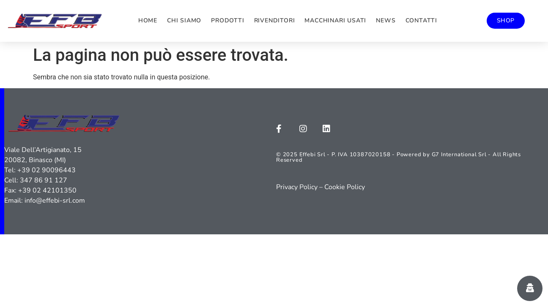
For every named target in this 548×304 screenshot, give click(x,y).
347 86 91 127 (43, 180)
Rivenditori (274, 20)
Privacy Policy (297, 187)
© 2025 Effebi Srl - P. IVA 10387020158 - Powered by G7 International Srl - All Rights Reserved (398, 157)
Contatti (421, 20)
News (385, 20)
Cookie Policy (344, 187)
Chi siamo (184, 20)
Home (147, 20)
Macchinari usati (335, 20)
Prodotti (227, 20)
